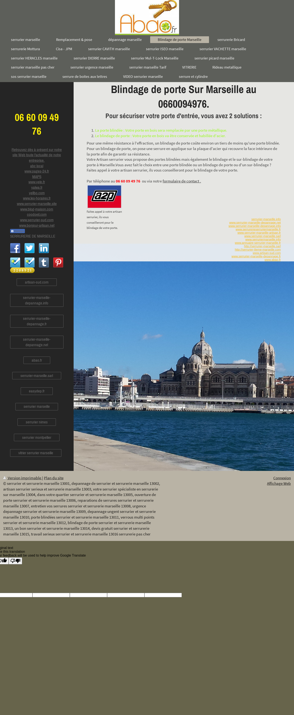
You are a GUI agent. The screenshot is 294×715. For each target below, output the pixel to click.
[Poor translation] (15, 560)
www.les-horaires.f (36, 198)
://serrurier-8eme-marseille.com (260, 249)
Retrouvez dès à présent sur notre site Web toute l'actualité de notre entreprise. (37, 155)
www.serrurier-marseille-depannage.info (255, 226)
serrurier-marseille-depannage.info (36, 300)
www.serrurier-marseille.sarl (262, 236)
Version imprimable (22, 477)
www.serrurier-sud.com (37, 220)
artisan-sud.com (37, 282)
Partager (17, 231)
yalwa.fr (36, 187)
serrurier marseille (37, 406)
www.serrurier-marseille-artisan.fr (259, 232)
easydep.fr (37, 391)
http (237, 249)
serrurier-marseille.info (266, 219)
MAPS (36, 176)
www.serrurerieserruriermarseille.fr (258, 229)
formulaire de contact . (182, 181)
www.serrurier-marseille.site (37, 203)
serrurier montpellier (36, 437)
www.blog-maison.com (36, 209)
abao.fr (37, 360)
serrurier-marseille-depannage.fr (36, 321)
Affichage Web (279, 483)
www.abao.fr (272, 259)
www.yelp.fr (36, 182)
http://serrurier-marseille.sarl (262, 246)
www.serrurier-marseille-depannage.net (255, 222)
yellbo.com (37, 193)
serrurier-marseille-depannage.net (36, 342)
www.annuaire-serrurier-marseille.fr (258, 243)
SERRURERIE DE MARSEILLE (32, 236)
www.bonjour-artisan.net (36, 225)
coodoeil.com (37, 214)
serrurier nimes (37, 422)
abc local (36, 166)
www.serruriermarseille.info (263, 239)
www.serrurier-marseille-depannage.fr (256, 256)
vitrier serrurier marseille (35, 452)
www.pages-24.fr (36, 171)
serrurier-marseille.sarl (36, 375)
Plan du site (53, 477)
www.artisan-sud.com (267, 253)
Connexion (282, 477)
